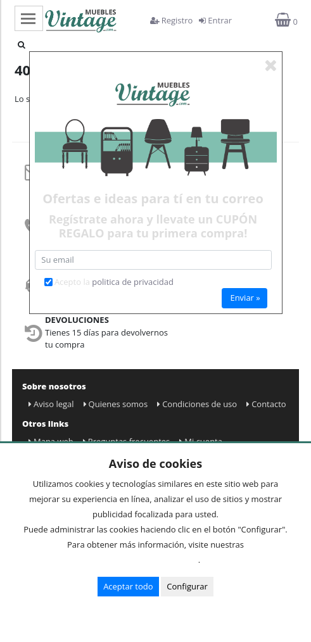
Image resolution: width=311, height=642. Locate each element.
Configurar (187, 586)
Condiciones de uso (197, 404)
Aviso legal (51, 404)
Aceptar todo (128, 586)
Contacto (266, 404)
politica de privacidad (133, 281)
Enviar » (245, 297)
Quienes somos (116, 404)
